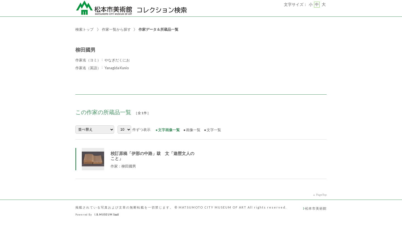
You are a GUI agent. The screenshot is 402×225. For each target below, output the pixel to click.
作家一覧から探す (116, 29)
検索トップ (84, 29)
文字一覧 (214, 130)
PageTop (321, 194)
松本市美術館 (316, 208)
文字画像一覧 (169, 130)
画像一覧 (193, 130)
